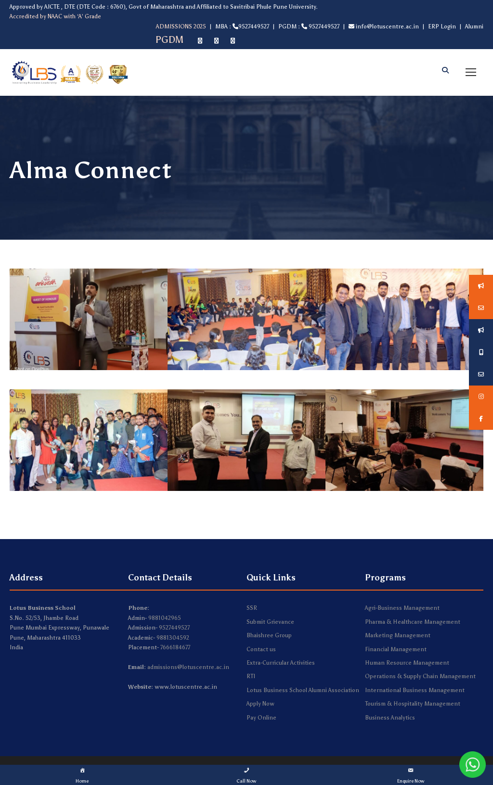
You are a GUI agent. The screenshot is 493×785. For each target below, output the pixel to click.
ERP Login (442, 26)
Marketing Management (397, 635)
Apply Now (260, 703)
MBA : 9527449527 (242, 26)
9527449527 (174, 627)
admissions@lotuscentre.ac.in (188, 667)
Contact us (261, 649)
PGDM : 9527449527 (308, 26)
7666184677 (175, 647)
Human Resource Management (407, 662)
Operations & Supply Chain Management (420, 676)
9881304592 (172, 637)
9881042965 (164, 618)
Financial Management (396, 649)
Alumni (474, 26)
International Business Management (415, 690)
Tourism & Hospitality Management (412, 703)
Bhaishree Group (269, 635)
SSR (251, 608)
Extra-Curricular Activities (280, 662)
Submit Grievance (270, 621)
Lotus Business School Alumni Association (302, 690)
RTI (250, 676)
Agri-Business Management (402, 608)
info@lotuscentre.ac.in (384, 26)
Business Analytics (390, 717)
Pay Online (261, 717)
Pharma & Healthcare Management (412, 621)
